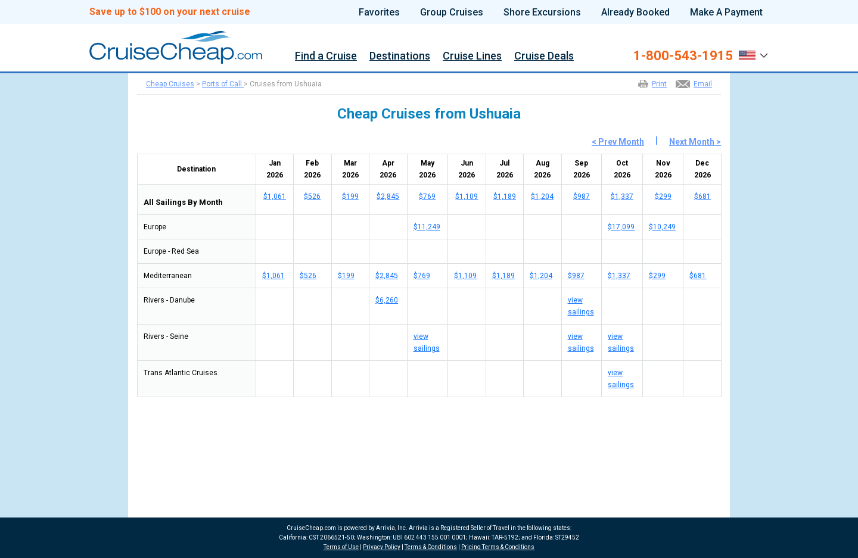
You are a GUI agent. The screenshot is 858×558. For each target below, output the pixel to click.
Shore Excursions (542, 12)
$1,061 (274, 196)
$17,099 (621, 227)
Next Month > (695, 141)
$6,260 (386, 300)
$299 (663, 196)
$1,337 (622, 196)
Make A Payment (726, 12)
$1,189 (504, 196)
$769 (427, 196)
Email (703, 84)
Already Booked (635, 12)
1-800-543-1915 (683, 56)
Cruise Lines (472, 56)
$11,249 (427, 227)
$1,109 (466, 196)
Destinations (399, 56)
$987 (581, 196)
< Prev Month (618, 141)
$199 (350, 196)
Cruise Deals (544, 56)
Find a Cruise (326, 56)
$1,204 (542, 196)
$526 (312, 196)
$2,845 (388, 196)
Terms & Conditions (431, 547)
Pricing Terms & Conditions (497, 547)
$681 (702, 196)
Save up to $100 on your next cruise (169, 12)
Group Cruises (451, 12)
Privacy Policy (381, 547)
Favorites (379, 12)
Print (659, 84)
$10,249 (662, 227)
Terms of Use (341, 547)
